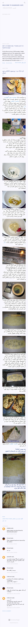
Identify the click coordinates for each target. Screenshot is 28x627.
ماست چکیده (15, 101)
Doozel (9, 538)
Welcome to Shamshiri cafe (12, 5)
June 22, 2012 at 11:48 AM (12, 563)
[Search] (25, 2)
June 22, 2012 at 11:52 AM (12, 572)
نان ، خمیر (4, 520)
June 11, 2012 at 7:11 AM (12, 534)
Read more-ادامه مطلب (20, 62)
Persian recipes (9, 518)
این (25, 106)
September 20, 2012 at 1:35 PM (13, 593)
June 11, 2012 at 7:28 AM (12, 552)
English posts (6, 8)
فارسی (13, 8)
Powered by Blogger (14, 620)
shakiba (9, 528)
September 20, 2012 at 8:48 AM (14, 583)
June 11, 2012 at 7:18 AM (12, 543)
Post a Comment (6, 611)
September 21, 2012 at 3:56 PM (13, 607)
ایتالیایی (13, 518)
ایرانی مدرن (18, 518)
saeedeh (9, 556)
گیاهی (22, 518)
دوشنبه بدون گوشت (10, 97)
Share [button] (3, 62)
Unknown (9, 576)
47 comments (9, 62)
